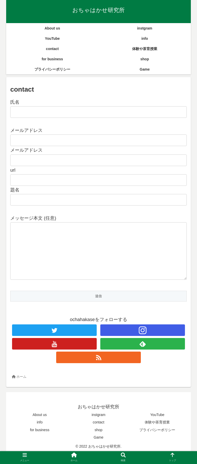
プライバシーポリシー (157, 440)
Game (98, 448)
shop (98, 440)
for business (39, 440)
